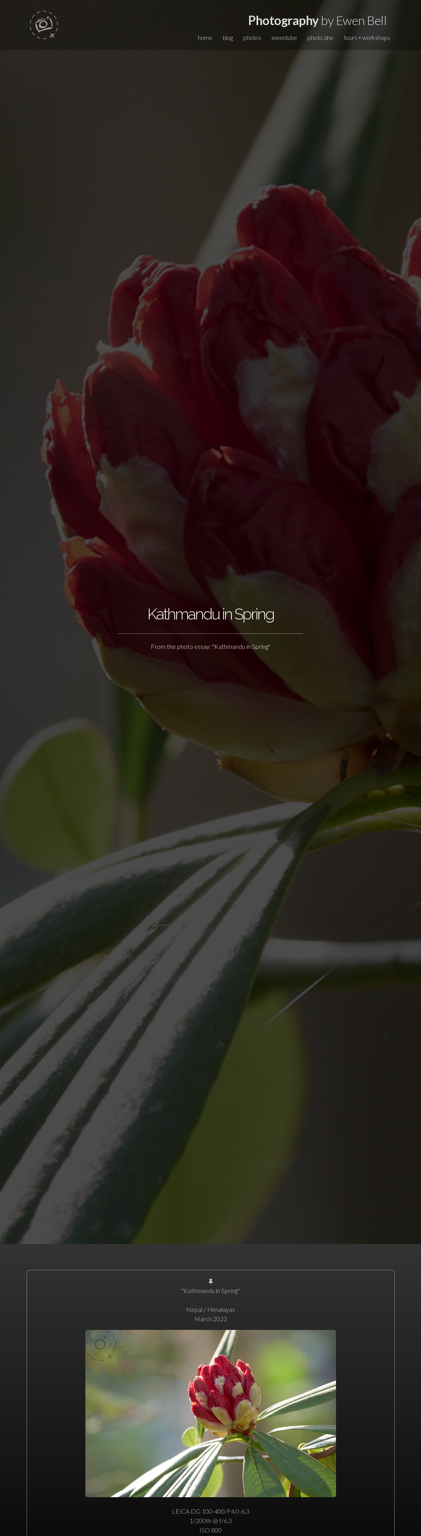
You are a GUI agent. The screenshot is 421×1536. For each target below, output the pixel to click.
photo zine (320, 37)
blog (228, 37)
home (205, 37)
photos (252, 37)
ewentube (284, 37)
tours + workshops (367, 37)
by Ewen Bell (317, 20)
